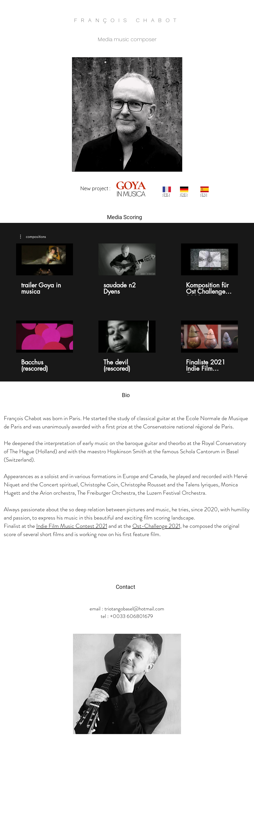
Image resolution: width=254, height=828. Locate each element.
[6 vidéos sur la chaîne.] (127, 307)
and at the (120, 526)
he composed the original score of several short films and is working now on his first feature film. (121, 530)
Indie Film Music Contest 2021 (71, 526)
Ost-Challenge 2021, (157, 526)
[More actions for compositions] (33, 237)
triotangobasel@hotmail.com (134, 608)
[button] (33, 237)
